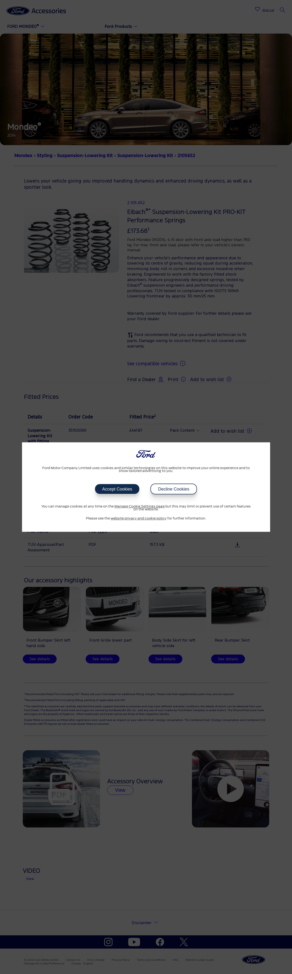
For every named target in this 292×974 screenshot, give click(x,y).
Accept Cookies (117, 489)
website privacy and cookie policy (139, 518)
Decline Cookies (173, 489)
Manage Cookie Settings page (139, 506)
